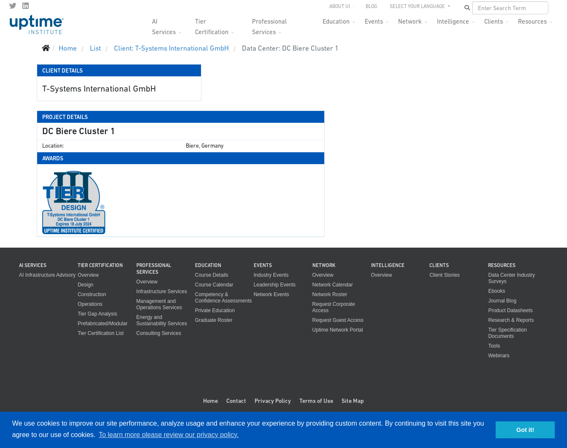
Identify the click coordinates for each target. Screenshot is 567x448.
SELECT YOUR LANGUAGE (418, 6)
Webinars (498, 356)
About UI (339, 6)
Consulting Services (158, 333)
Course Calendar (214, 285)
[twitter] (12, 6)
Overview (88, 275)
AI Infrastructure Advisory (47, 275)
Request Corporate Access (333, 307)
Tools (494, 346)
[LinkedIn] (25, 6)
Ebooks (496, 291)
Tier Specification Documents (507, 333)
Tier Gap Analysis (97, 314)
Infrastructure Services (161, 291)
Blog (371, 6)
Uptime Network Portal (337, 330)
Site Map (353, 400)
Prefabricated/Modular (103, 324)
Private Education (215, 310)
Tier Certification (211, 24)
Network (410, 21)
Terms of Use (316, 400)
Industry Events (271, 275)
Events (374, 21)
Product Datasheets (510, 310)
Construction (92, 294)
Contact (236, 400)
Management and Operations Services (159, 304)
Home (210, 400)
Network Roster (329, 294)
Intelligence (453, 21)
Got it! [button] (525, 429)
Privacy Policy (273, 400)
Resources (532, 21)
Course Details (211, 275)
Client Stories (444, 275)
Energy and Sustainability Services (161, 320)
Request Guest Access (338, 320)
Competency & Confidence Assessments (223, 297)
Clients (493, 21)
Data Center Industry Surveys (511, 278)
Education (336, 21)
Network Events (271, 294)
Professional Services (269, 24)
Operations (90, 304)
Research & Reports (511, 320)
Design (85, 285)
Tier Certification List (101, 333)
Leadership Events (275, 285)
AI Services (164, 24)
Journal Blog (502, 301)
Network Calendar (332, 285)
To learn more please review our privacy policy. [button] (169, 434)
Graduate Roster (214, 320)
